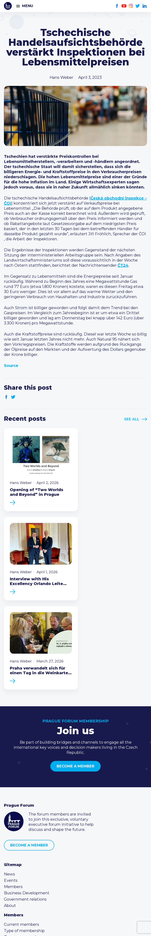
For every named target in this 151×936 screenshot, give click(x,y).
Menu (27, 6)
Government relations (25, 803)
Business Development (26, 796)
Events (10, 784)
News (9, 777)
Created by (75, 928)
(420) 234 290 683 (26, 865)
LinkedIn (144, 6)
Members (13, 790)
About (10, 809)
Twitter (137, 6)
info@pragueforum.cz (30, 872)
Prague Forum (8, 6)
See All (131, 419)
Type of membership (24, 834)
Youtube (124, 6)
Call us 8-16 (14, 859)
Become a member (75, 670)
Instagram (130, 6)
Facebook (117, 6)
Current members (21, 828)
